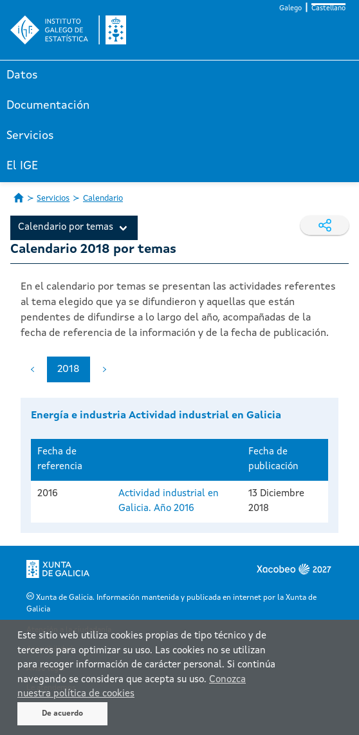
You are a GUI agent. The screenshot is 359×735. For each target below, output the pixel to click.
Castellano (328, 8)
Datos (22, 75)
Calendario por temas (65, 227)
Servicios (30, 136)
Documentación (47, 105)
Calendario (103, 198)
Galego (290, 8)
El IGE (22, 166)
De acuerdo (62, 714)
